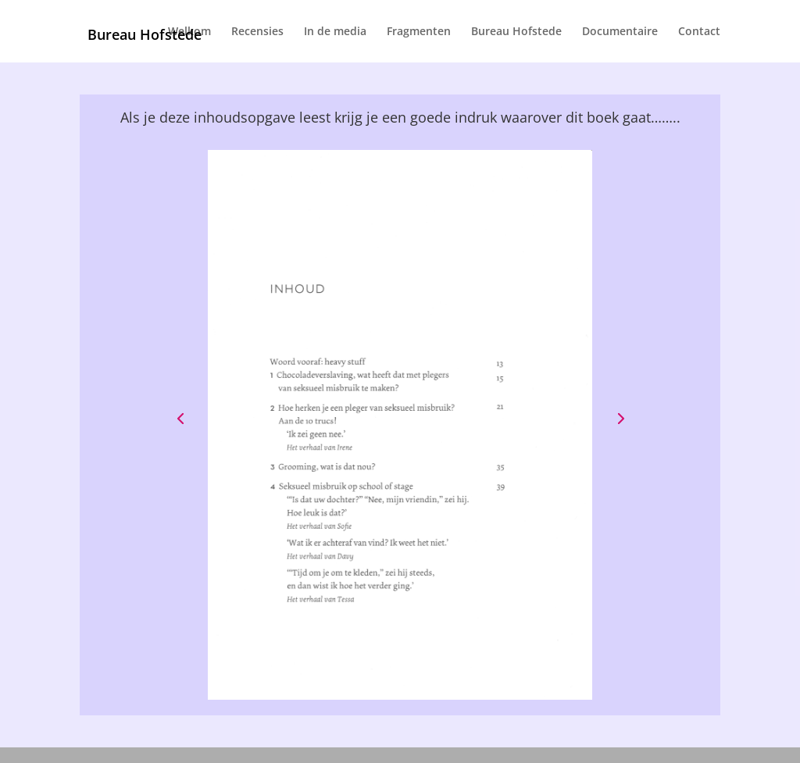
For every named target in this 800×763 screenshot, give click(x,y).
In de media (335, 32)
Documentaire (620, 32)
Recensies (257, 32)
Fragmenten (419, 32)
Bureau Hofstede (516, 32)
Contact (699, 32)
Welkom (189, 32)
